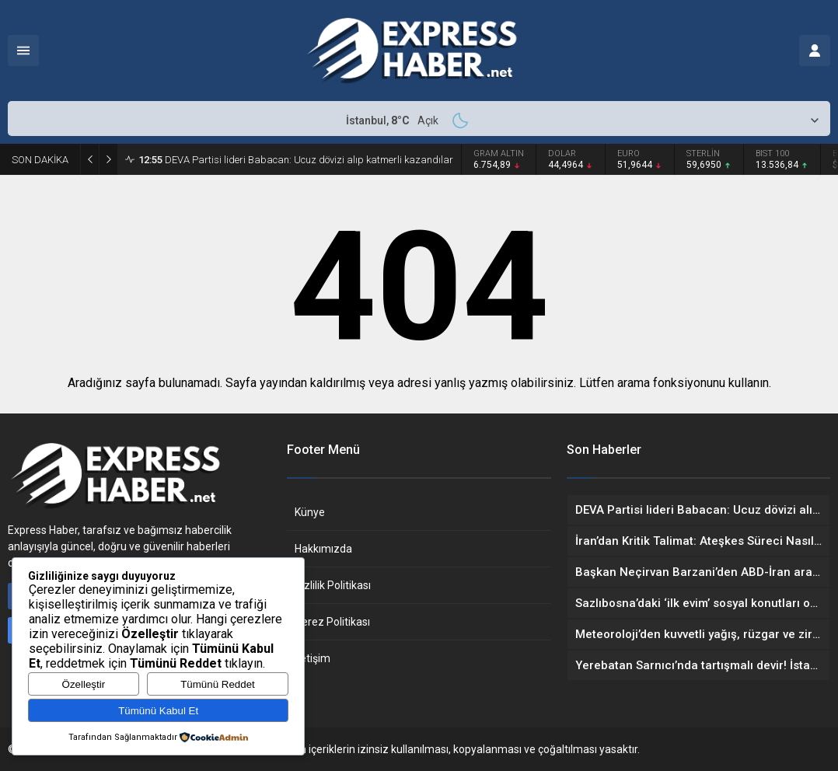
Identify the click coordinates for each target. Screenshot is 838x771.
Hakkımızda (323, 548)
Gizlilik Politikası (333, 585)
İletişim (312, 658)
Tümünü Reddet (217, 684)
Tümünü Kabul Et (158, 711)
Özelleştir (84, 684)
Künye (310, 512)
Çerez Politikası (332, 622)
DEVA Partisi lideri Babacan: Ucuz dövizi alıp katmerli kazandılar (295, 160)
